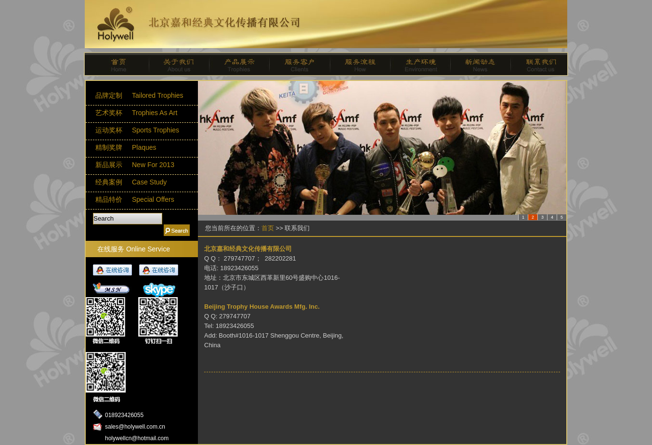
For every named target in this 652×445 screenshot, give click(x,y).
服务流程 (356, 64)
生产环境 (416, 64)
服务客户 (296, 64)
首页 (115, 64)
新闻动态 (476, 64)
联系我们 (536, 64)
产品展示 (235, 64)
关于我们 (175, 64)
